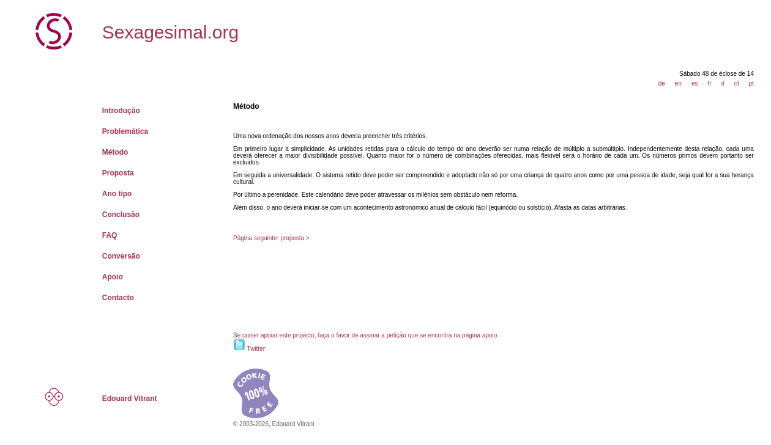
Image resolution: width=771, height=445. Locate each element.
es (694, 83)
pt (750, 83)
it (722, 83)
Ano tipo (117, 193)
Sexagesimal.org (170, 32)
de (661, 83)
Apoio (112, 277)
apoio (489, 335)
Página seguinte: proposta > (271, 238)
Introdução (121, 110)
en (678, 83)
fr (710, 83)
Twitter (256, 348)
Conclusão (121, 214)
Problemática (125, 131)
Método (115, 152)
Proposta (118, 173)
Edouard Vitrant (129, 398)
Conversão (121, 256)
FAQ (109, 235)
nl (736, 83)
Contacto (118, 297)
